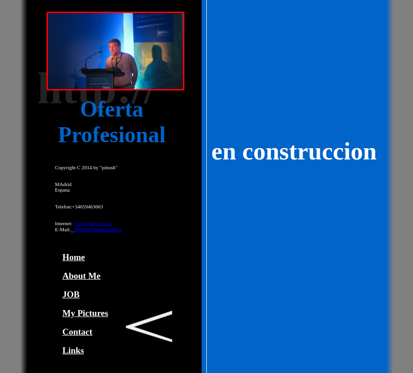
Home (73, 257)
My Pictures (85, 313)
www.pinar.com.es (92, 223)
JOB (71, 294)
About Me (81, 276)
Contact (77, 332)
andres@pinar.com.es (98, 229)
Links (73, 350)
